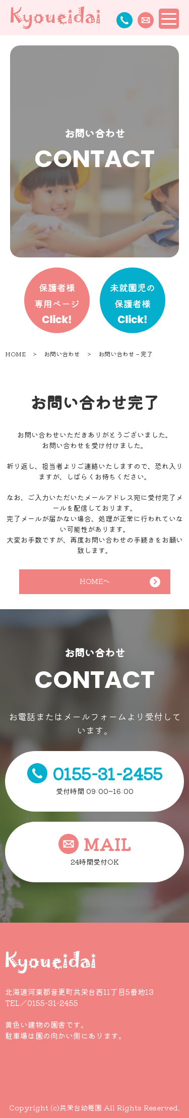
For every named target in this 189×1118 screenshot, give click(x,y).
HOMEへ (120, 581)
